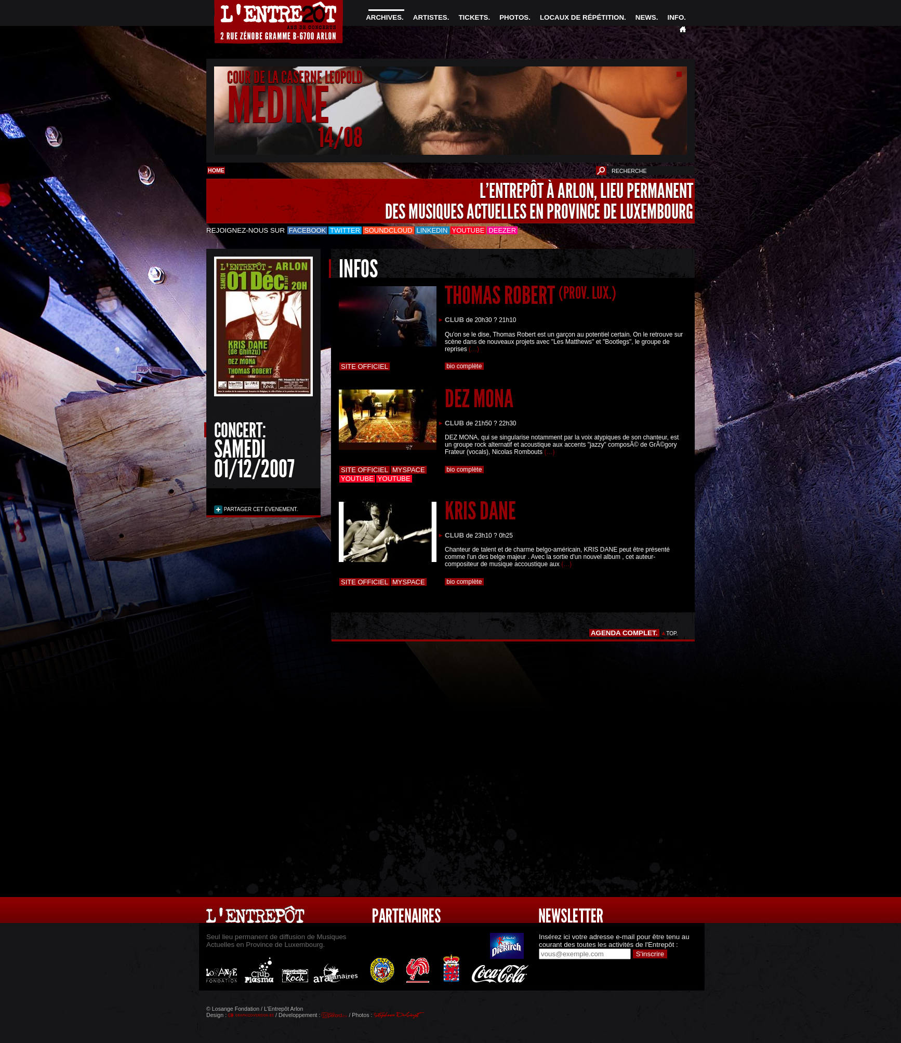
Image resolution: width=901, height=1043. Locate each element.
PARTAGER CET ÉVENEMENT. (260, 509)
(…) (474, 349)
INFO (675, 17)
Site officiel (364, 366)
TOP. (672, 633)
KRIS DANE (480, 511)
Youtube (468, 230)
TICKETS (473, 17)
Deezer (502, 230)
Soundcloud (388, 230)
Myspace (408, 470)
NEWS (645, 17)
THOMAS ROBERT (530, 295)
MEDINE (278, 105)
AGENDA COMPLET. (624, 633)
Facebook (307, 230)
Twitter (345, 230)
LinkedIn (432, 230)
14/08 (340, 137)
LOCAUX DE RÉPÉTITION (582, 17)
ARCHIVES (384, 17)
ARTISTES (430, 17)
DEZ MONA (479, 398)
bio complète (464, 366)
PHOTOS (513, 17)
